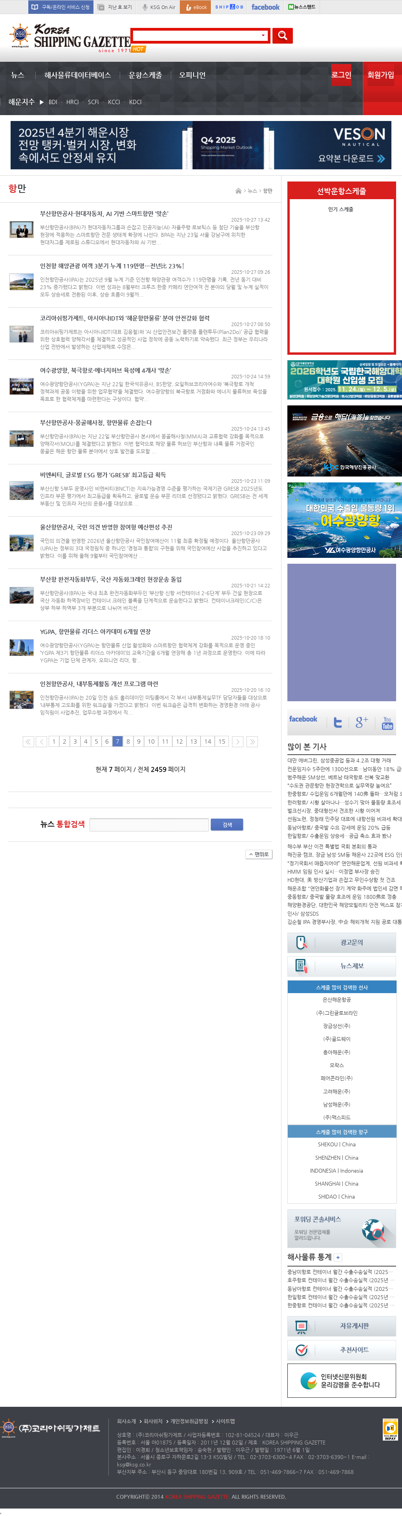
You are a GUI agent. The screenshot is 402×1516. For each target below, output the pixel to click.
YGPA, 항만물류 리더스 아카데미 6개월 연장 (95, 632)
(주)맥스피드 (337, 1117)
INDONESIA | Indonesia (336, 1170)
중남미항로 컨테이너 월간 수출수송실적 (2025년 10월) (341, 1272)
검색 (227, 825)
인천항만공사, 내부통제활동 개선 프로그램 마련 (99, 684)
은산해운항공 (337, 999)
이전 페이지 (41, 741)
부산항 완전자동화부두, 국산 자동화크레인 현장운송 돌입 (111, 580)
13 (193, 741)
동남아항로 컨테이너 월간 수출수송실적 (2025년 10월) (341, 1289)
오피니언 (192, 75)
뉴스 (17, 75)
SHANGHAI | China (336, 1183)
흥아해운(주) (337, 1052)
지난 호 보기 (120, 7)
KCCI (114, 102)
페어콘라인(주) (337, 1078)
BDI (53, 102)
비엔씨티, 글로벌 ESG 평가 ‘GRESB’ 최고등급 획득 (103, 475)
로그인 (341, 75)
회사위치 (153, 1421)
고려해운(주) (337, 1091)
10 (151, 741)
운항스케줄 (145, 75)
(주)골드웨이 (337, 1038)
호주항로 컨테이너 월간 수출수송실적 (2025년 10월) (341, 1280)
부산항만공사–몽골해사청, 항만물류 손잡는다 (96, 423)
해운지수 (21, 101)
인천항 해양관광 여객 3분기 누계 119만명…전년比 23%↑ (112, 266)
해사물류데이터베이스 (77, 75)
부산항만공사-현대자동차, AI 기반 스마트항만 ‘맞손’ (104, 214)
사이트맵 (225, 1421)
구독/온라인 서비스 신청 (66, 7)
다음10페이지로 (252, 741)
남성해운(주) (337, 1104)
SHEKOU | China (337, 1144)
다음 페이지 (237, 741)
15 (221, 741)
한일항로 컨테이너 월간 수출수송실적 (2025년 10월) (341, 1297)
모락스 (337, 1065)
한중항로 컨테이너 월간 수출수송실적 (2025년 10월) (341, 1305)
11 (165, 741)
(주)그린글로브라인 (337, 1013)
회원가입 (380, 75)
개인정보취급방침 (189, 1421)
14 (207, 741)
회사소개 (126, 1421)
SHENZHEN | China (336, 1157)
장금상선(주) (337, 1025)
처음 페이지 (28, 741)
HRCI (72, 102)
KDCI (135, 102)
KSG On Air (162, 7)
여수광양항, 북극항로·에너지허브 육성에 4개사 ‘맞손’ (105, 371)
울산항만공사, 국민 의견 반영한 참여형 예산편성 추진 (106, 527)
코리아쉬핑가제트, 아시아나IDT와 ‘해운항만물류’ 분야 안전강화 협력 (125, 318)
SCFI (93, 102)
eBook (200, 7)
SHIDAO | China (336, 1196)
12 (179, 741)
